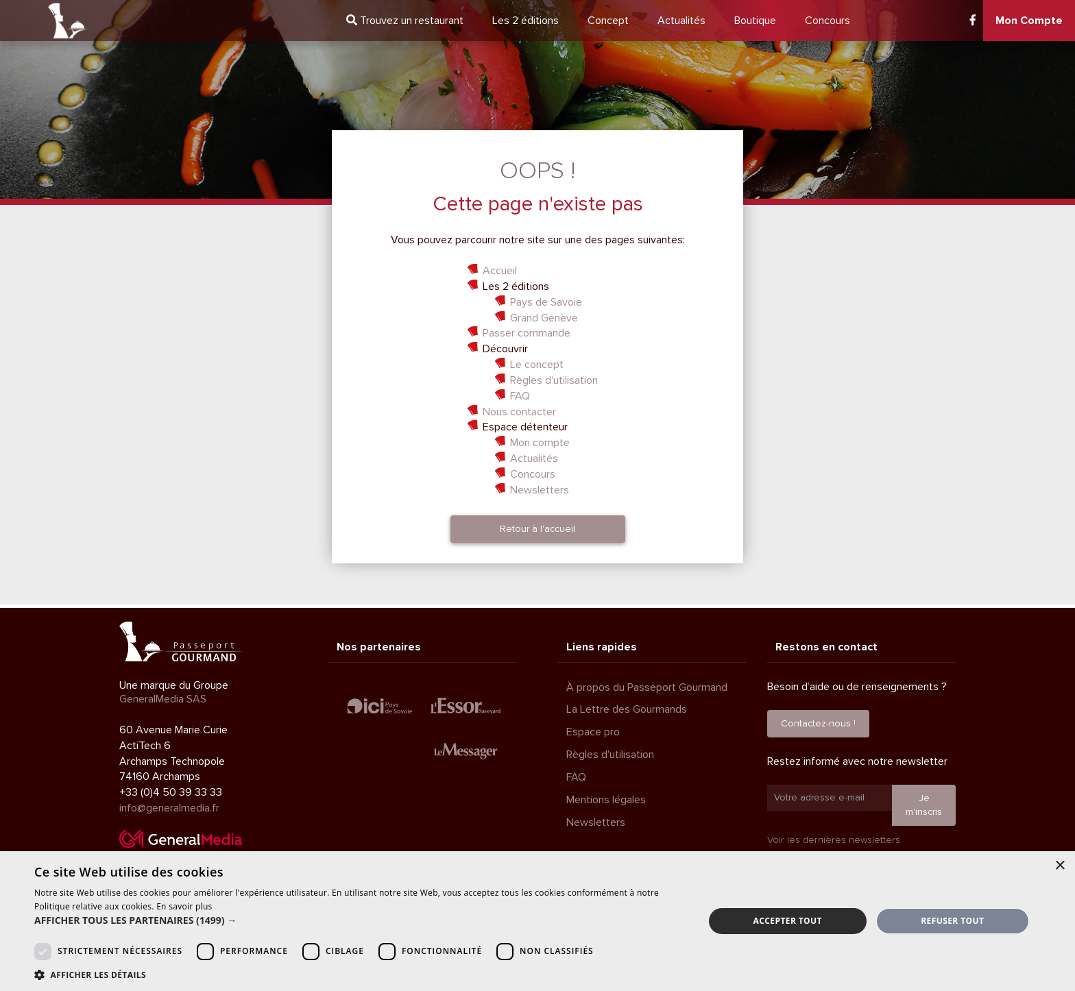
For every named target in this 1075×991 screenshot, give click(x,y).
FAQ (520, 396)
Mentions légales (606, 800)
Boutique (755, 20)
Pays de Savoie (546, 302)
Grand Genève (544, 318)
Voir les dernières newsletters (833, 840)
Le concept (537, 364)
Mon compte (540, 443)
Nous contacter (519, 412)
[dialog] (537, 921)
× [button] (1059, 866)
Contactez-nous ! (818, 723)
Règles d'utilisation (554, 380)
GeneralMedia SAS (162, 699)
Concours (827, 20)
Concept (608, 20)
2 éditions (525, 20)
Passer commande (526, 333)
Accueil (500, 271)
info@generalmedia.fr (169, 808)
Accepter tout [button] (787, 921)
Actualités (681, 20)
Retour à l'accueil (537, 529)
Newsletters (539, 490)
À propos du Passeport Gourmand (646, 687)
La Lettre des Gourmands (626, 709)
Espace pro (593, 732)
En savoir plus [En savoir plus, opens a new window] (184, 906)
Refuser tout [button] (952, 921)
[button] (359, 920)
